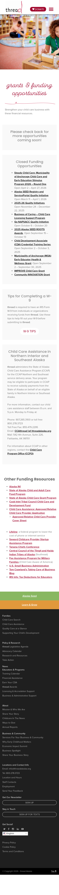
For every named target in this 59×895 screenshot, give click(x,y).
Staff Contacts (9, 782)
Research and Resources (14, 655)
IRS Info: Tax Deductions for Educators (30, 577)
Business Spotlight (11, 750)
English (8, 833)
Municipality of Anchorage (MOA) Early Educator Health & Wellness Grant (32, 259)
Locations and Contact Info (15, 765)
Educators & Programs (13, 669)
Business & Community (13, 733)
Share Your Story (10, 714)
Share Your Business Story (15, 755)
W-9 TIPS (29, 331)
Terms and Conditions (13, 851)
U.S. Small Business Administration (29, 565)
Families (6, 616)
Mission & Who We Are (13, 709)
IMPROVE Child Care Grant (29, 270)
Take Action (8, 660)
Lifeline (13, 531)
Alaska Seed (29, 596)
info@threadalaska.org (20, 768)
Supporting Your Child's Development (20, 633)
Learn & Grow (29, 604)
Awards (9, 687)
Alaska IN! (15, 486)
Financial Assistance (12, 678)
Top (54, 871)
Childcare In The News (13, 718)
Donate (38, 9)
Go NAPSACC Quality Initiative (31, 221)
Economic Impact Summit (14, 746)
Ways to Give (8, 722)
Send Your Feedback (12, 791)
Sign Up (29, 802)
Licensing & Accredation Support (18, 691)
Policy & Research (11, 643)
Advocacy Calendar (12, 651)
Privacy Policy (9, 842)
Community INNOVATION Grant (32, 274)
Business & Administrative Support (19, 695)
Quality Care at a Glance (14, 628)
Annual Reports (10, 727)
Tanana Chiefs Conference (24, 547)
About (5, 705)
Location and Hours (12, 777)
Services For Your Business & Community (22, 737)
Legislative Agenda (15, 646)
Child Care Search (11, 619)
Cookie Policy (9, 847)
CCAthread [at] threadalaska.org (33, 431)
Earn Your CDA (9, 682)
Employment (8, 786)
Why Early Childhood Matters (16, 742)
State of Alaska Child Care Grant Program (32, 498)
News (5, 666)
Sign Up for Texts (29, 814)
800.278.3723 (13, 773)
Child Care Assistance (13, 624)
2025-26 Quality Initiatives (29, 203)
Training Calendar (11, 673)
